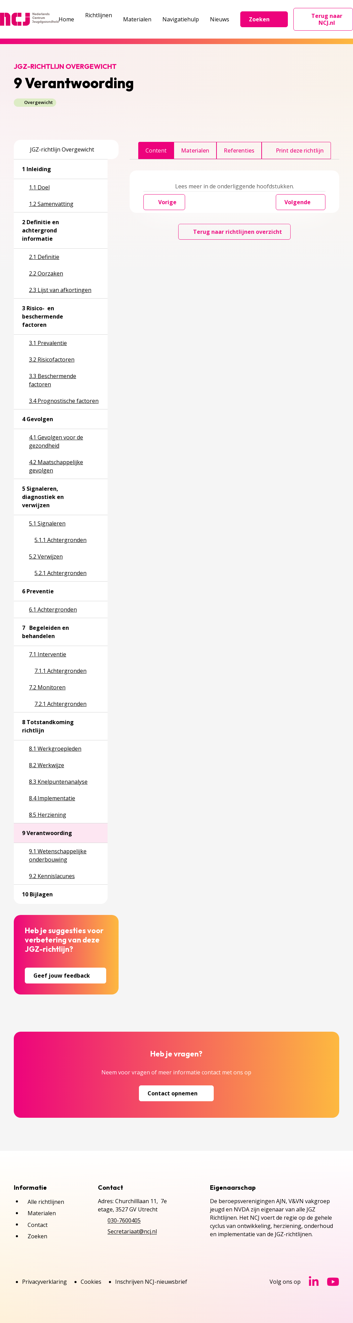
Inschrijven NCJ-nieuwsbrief (151, 1281)
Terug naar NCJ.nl (327, 19)
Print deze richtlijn (296, 150)
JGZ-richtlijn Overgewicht (58, 149)
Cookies (91, 1281)
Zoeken (264, 19)
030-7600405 (124, 1220)
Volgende (300, 202)
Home (66, 19)
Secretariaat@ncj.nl (132, 1231)
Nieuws (219, 19)
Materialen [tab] (195, 150)
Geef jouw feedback (65, 975)
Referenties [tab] (239, 150)
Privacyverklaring (44, 1281)
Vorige (164, 202)
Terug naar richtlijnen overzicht (234, 232)
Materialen (137, 19)
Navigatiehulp (180, 19)
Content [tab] (156, 150)
